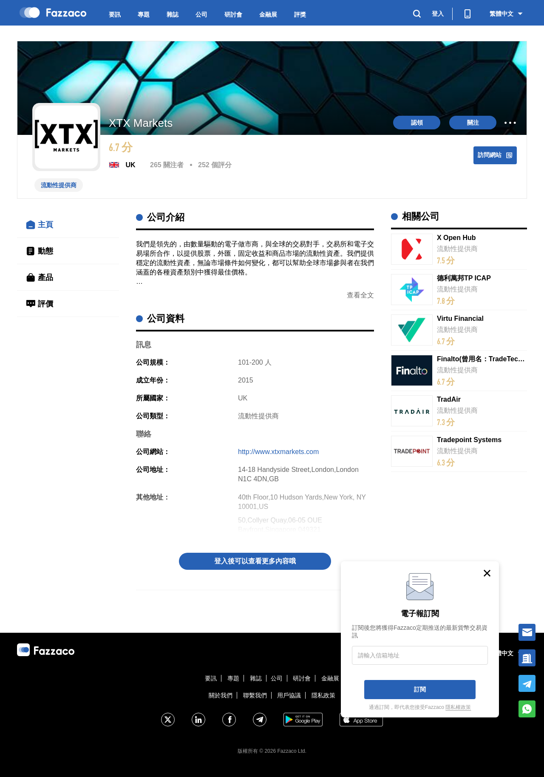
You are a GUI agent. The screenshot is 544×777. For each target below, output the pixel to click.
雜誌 (172, 14)
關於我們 (220, 695)
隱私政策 (323, 695)
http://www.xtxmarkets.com (278, 451)
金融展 (268, 14)
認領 (417, 122)
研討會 (233, 14)
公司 (201, 14)
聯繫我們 (255, 695)
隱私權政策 (458, 707)
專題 (144, 14)
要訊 (115, 14)
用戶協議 (289, 695)
